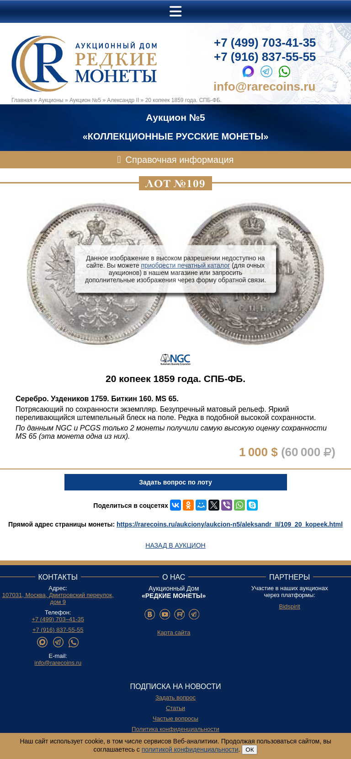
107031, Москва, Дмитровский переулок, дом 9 (58, 598)
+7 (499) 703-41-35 (265, 42)
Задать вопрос (175, 697)
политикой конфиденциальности (190, 749)
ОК (249, 749)
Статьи (175, 708)
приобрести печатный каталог (185, 265)
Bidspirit (289, 606)
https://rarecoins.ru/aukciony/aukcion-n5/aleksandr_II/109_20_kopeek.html (230, 524)
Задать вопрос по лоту (175, 482)
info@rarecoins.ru (264, 86)
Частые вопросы (175, 718)
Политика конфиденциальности (175, 729)
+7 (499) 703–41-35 (58, 619)
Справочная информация (180, 160)
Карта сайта (173, 632)
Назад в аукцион (175, 545)
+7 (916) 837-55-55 (265, 57)
